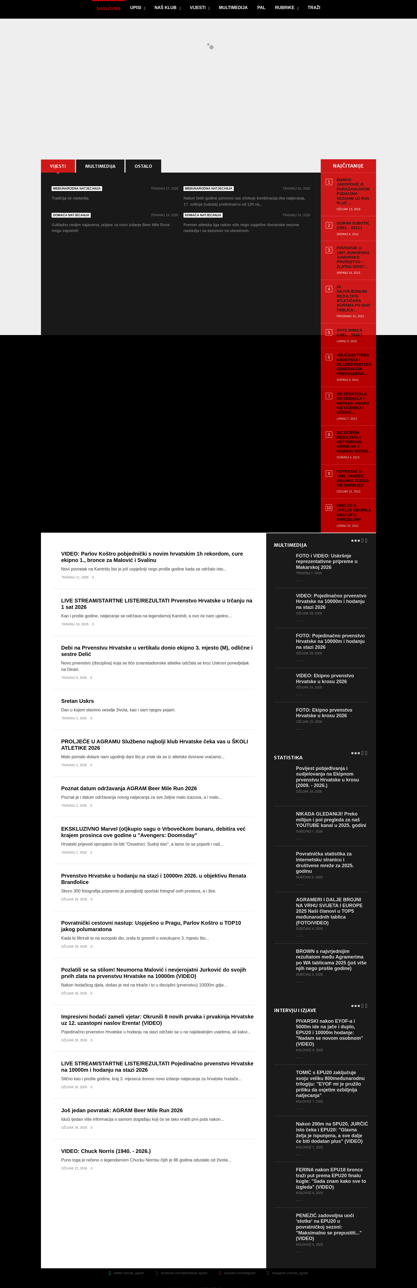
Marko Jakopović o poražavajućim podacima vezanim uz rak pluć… (352, 189)
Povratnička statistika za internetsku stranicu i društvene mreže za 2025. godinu (325, 848)
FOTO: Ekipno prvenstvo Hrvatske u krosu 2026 (324, 698)
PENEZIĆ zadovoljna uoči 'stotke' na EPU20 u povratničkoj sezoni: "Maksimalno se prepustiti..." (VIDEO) (329, 1218)
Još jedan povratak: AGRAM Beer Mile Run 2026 (122, 1096)
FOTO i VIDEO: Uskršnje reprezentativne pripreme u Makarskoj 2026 (327, 547)
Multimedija (233, 7)
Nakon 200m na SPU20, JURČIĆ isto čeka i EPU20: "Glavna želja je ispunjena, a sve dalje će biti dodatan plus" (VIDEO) (330, 1121)
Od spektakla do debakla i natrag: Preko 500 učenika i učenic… (351, 393)
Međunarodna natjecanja (78, 190)
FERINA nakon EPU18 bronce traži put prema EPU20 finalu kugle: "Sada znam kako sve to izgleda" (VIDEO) (331, 1170)
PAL (261, 7)
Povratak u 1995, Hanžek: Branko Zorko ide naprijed (351, 469)
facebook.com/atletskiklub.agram (184, 1265)
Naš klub (165, 7)
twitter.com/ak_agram (129, 1265)
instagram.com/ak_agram (290, 1265)
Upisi (135, 7)
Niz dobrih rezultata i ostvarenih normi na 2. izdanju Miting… (351, 432)
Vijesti (197, 7)
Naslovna (108, 8)
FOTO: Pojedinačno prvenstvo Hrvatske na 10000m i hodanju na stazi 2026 (330, 627)
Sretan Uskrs (77, 687)
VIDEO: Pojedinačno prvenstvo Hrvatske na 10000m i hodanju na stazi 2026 (331, 587)
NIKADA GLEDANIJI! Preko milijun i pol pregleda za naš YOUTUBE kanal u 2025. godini (331, 805)
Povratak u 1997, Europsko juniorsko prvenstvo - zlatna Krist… (351, 252)
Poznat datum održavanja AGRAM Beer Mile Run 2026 (129, 774)
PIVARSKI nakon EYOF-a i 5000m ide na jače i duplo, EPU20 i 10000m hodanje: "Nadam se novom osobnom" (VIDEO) (329, 1018)
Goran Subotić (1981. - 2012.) (349, 221)
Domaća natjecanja (72, 217)
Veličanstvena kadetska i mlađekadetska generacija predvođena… (351, 355)
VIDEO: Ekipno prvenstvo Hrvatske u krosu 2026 (325, 664)
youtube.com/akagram (240, 1265)
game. (63, 9)
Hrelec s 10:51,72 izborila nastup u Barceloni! (351, 501)
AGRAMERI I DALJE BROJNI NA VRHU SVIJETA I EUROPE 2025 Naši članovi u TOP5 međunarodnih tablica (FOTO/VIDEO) (329, 897)
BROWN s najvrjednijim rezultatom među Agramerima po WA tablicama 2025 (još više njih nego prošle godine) (331, 946)
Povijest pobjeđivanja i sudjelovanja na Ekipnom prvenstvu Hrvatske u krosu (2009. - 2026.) (327, 763)
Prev (362, 526)
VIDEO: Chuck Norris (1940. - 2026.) (106, 1137)
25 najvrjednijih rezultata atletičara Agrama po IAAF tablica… (351, 291)
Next (366, 526)
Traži (313, 7)
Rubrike (284, 7)
